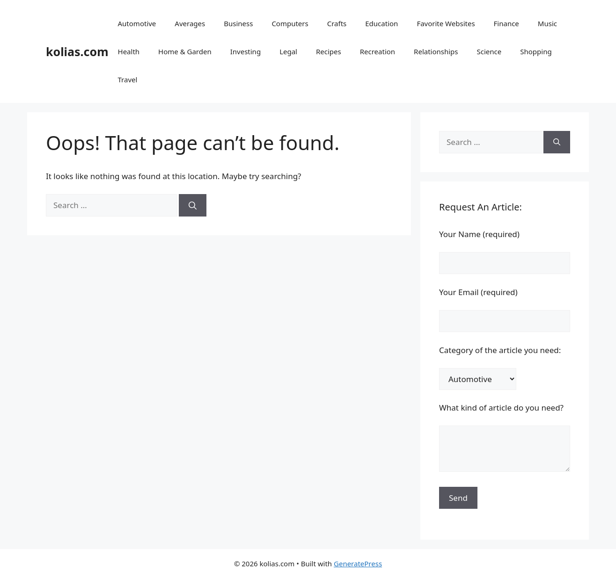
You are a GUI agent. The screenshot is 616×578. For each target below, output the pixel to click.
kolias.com (77, 51)
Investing (245, 51)
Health (129, 51)
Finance (506, 23)
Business (238, 23)
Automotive (137, 23)
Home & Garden (185, 51)
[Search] (192, 205)
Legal (288, 51)
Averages (190, 23)
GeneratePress (358, 563)
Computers (289, 23)
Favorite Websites (446, 23)
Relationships (436, 51)
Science (489, 51)
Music (547, 23)
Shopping (535, 51)
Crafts (337, 23)
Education (381, 23)
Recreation (377, 51)
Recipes (328, 51)
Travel (128, 79)
